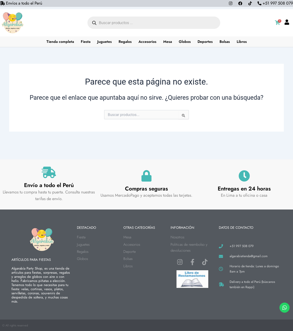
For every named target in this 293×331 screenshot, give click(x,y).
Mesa (167, 41)
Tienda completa (60, 41)
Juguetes (104, 41)
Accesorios (147, 41)
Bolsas (225, 41)
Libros (242, 41)
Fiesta (85, 41)
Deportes (205, 41)
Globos (185, 41)
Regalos (125, 41)
